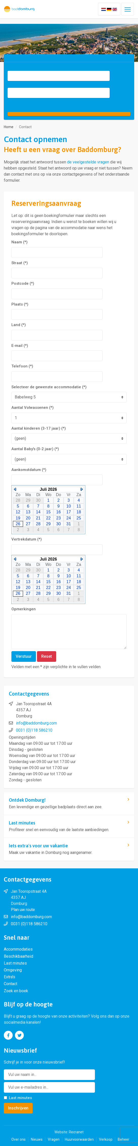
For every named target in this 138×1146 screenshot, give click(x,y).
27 (28, 524)
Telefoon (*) (22, 366)
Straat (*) (19, 263)
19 (18, 518)
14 (38, 512)
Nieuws (37, 1139)
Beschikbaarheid (18, 956)
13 (28, 512)
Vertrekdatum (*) (26, 539)
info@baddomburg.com (36, 723)
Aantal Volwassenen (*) (32, 407)
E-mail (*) (19, 345)
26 (18, 524)
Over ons (18, 1139)
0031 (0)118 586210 (34, 730)
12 (18, 512)
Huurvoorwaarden (79, 1139)
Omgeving (13, 970)
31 (68, 524)
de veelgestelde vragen (88, 162)
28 (38, 524)
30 (58, 524)
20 (28, 518)
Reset (46, 656)
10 (68, 506)
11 (78, 506)
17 (68, 512)
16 (58, 512)
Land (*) (18, 325)
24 (68, 518)
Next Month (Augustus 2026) (82, 489)
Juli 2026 (48, 489)
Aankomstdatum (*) (28, 469)
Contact (10, 983)
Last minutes (15, 963)
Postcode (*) (22, 283)
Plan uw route (23, 909)
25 (78, 518)
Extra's (9, 976)
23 (58, 518)
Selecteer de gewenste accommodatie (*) (49, 387)
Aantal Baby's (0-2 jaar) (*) (35, 449)
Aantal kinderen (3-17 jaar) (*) (38, 428)
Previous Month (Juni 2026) (15, 489)
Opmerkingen (23, 609)
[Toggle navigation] (127, 9)
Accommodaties (18, 949)
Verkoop (105, 1139)
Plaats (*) (19, 304)
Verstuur (24, 656)
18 (78, 512)
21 (38, 518)
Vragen (54, 1139)
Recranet (76, 1132)
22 (48, 518)
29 (48, 524)
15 (48, 512)
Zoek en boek (16, 990)
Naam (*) (19, 242)
